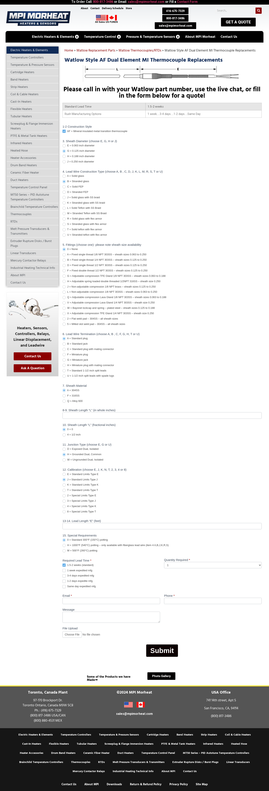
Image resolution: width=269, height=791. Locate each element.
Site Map (202, 784)
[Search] (259, 11)
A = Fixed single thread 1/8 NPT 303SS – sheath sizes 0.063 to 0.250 (104, 254)
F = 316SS (70, 395)
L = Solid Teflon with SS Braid (81, 208)
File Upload (70, 628)
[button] (55, 37)
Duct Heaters (125, 753)
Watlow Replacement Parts (95, 50)
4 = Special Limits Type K (79, 506)
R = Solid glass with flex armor (82, 219)
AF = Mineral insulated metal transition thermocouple (94, 131)
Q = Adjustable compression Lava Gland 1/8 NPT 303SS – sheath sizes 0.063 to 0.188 (114, 297)
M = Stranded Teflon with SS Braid (84, 213)
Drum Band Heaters (63, 753)
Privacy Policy (178, 784)
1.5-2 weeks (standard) (78, 565)
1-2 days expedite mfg (77, 581)
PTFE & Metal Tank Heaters (178, 744)
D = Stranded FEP (75, 192)
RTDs (101, 762)
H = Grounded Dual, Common (81, 454)
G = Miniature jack (75, 360)
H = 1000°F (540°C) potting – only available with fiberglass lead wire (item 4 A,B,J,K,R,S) (115, 545)
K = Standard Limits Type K (80, 485)
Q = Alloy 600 (72, 401)
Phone (169, 595)
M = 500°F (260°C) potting (79, 550)
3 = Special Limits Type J (79, 501)
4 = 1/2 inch (71, 434)
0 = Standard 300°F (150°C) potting (85, 540)
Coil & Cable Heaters (238, 735)
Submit (162, 650)
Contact (95, 8)
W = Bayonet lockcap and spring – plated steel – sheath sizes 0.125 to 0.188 (108, 308)
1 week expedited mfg (77, 570)
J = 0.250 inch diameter (78, 161)
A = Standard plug (75, 338)
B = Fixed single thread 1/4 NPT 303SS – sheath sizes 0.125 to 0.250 (104, 260)
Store (129, 8)
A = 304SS (70, 390)
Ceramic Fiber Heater (96, 753)
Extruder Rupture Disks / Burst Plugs (195, 762)
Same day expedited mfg (79, 586)
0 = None (70, 249)
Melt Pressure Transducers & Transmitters (138, 762)
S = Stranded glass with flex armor (84, 224)
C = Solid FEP (73, 187)
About (84, 8)
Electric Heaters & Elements (35, 735)
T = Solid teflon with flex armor (82, 229)
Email (67, 595)
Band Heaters (185, 735)
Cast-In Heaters (31, 744)
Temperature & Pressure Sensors (119, 735)
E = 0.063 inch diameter (78, 145)
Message (68, 609)
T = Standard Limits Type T (80, 490)
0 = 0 (67, 429)
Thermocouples (80, 762)
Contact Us (190, 771)
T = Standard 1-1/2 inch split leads (84, 370)
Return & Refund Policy (145, 784)
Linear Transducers (238, 762)
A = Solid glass (73, 176)
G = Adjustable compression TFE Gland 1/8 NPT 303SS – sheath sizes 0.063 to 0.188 (113, 276)
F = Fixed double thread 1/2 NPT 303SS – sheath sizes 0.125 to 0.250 (104, 270)
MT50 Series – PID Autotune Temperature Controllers (216, 753)
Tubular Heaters (87, 744)
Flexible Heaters (59, 744)
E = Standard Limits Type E (80, 474)
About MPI (168, 771)
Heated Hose (239, 744)
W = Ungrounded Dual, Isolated (82, 460)
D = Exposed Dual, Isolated (80, 449)
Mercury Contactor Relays (89, 771)
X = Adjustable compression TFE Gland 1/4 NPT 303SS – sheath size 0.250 (108, 313)
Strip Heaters (209, 735)
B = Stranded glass (75, 181)
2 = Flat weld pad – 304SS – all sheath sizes (90, 319)
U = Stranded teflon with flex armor (84, 235)
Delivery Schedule (113, 8)
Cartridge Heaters (158, 735)
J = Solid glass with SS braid (81, 197)
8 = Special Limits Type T (79, 511)
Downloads (114, 784)
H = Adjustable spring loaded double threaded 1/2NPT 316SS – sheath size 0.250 (111, 281)
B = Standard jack (75, 344)
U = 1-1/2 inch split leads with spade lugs (88, 376)
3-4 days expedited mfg (78, 575)
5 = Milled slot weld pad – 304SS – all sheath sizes (93, 324)
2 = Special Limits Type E (79, 495)
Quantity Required (177, 560)
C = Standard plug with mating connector (88, 349)
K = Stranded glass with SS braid (83, 203)
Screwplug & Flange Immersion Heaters (129, 744)
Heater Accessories (31, 753)
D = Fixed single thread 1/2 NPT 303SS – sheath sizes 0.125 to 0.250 (104, 265)
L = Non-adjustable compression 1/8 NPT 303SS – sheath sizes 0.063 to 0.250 (109, 292)
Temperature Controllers (76, 735)
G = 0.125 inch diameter (78, 151)
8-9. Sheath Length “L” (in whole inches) (88, 410)
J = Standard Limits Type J (80, 479)
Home (68, 50)
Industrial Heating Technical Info (133, 771)
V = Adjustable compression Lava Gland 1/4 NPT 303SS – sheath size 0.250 (108, 302)
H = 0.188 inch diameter (78, 156)
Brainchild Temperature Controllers (41, 762)
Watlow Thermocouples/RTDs (139, 50)
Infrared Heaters (213, 744)
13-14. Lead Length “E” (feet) (81, 521)
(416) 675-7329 (51, 710)
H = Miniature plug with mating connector (88, 365)
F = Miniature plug (75, 354)
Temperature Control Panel (158, 753)
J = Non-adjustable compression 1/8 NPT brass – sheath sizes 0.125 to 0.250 (109, 287)
